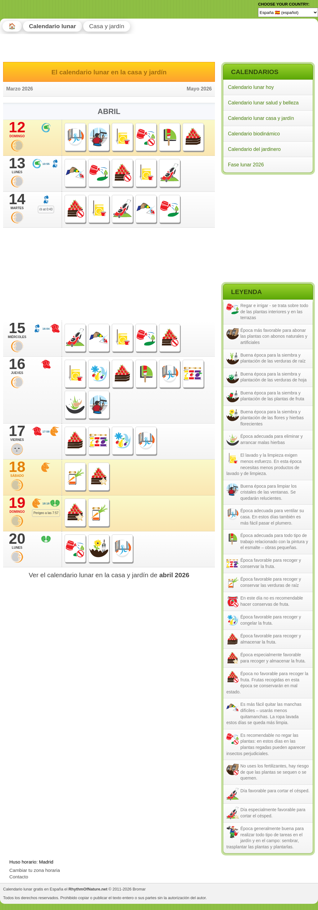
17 (17, 433)
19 (17, 505)
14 (17, 201)
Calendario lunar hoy (251, 87)
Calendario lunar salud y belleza (263, 102)
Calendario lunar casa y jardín (261, 118)
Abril (109, 111)
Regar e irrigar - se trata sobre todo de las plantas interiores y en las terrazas (274, 311)
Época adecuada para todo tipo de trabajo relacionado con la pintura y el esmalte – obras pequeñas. (274, 541)
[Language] (288, 12)
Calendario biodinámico (254, 133)
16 (17, 366)
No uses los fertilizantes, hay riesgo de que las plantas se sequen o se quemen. (274, 771)
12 (17, 129)
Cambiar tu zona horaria (34, 870)
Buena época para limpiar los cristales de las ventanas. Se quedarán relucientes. (268, 492)
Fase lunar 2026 (246, 164)
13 (17, 165)
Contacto (18, 876)
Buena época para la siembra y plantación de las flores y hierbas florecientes (272, 417)
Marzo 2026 (19, 88)
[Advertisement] (267, 216)
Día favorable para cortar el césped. (275, 790)
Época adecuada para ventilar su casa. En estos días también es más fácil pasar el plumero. (272, 516)
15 (17, 330)
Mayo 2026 (199, 88)
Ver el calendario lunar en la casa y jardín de (109, 574)
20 (17, 540)
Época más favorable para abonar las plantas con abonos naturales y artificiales (273, 336)
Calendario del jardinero (254, 149)
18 (17, 469)
